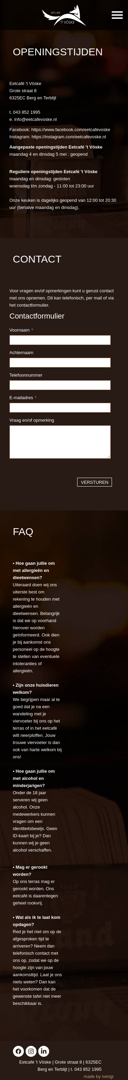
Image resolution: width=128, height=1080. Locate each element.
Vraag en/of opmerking (32, 420)
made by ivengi (98, 1076)
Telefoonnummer (26, 375)
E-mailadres (23, 397)
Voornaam (21, 330)
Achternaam (21, 352)
